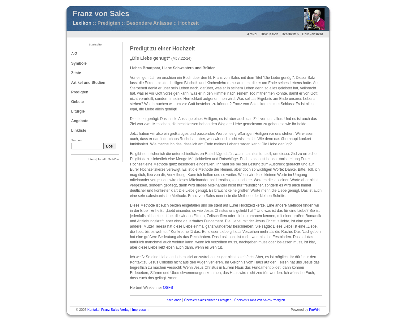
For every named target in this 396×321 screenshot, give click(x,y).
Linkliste (78, 130)
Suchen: (77, 140)
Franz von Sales (101, 13)
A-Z (74, 54)
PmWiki (314, 309)
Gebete (77, 102)
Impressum (140, 309)
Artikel (252, 34)
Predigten (79, 92)
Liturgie (78, 111)
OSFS (168, 287)
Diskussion (269, 34)
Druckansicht (312, 34)
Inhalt (101, 159)
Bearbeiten (290, 34)
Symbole (79, 63)
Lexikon (82, 23)
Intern (92, 159)
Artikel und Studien (88, 82)
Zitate (76, 73)
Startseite (94, 44)
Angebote (79, 121)
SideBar (113, 159)
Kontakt (92, 309)
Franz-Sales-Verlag (115, 309)
